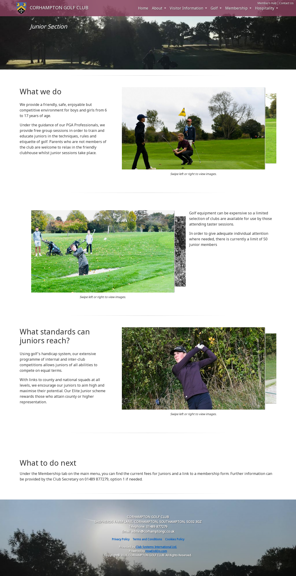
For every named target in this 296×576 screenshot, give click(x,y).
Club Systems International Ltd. (156, 547)
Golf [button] (215, 8)
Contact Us (286, 3)
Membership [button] (237, 8)
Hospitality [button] (265, 8)
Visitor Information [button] (187, 8)
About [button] (157, 8)
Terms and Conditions (147, 539)
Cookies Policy (174, 539)
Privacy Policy (121, 539)
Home (143, 8)
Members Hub (267, 3)
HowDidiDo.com (156, 551)
